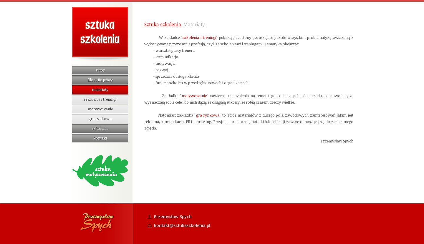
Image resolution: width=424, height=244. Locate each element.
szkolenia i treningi (100, 99)
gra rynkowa (100, 118)
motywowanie (100, 109)
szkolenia (100, 128)
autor (100, 70)
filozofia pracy (100, 79)
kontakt (100, 138)
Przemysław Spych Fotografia (97, 222)
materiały (100, 89)
